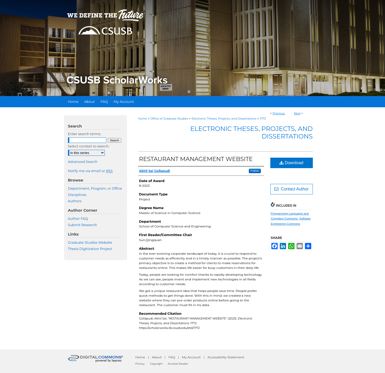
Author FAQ (78, 218)
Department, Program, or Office (95, 188)
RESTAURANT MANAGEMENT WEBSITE (196, 159)
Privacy (140, 363)
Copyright (156, 363)
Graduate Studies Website (90, 242)
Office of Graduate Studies (169, 118)
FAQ (171, 357)
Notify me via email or (90, 171)
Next (297, 113)
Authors (75, 201)
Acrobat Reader (178, 363)
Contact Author (291, 189)
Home (142, 118)
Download (291, 163)
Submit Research (82, 225)
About (157, 357)
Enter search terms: (84, 134)
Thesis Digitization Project (90, 249)
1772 (263, 118)
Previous (279, 113)
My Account (191, 357)
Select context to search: (88, 146)
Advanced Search (83, 161)
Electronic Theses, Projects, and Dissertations (224, 118)
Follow (255, 170)
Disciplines (77, 195)
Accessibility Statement (226, 357)
